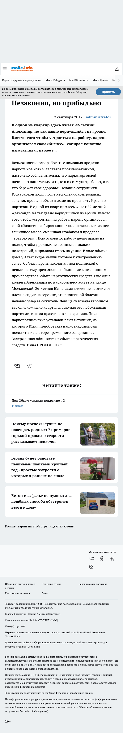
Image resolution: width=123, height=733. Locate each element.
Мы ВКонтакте (78, 80)
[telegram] (30, 366)
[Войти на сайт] (117, 69)
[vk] (17, 366)
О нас (45, 593)
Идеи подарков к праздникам (21, 80)
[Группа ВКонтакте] (91, 558)
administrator (98, 117)
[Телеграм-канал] (112, 558)
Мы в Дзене (100, 80)
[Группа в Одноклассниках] (102, 558)
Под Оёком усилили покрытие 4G (61, 403)
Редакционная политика (93, 583)
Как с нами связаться (17, 593)
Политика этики (51, 583)
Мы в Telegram (55, 80)
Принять (108, 92)
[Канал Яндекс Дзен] (91, 567)
